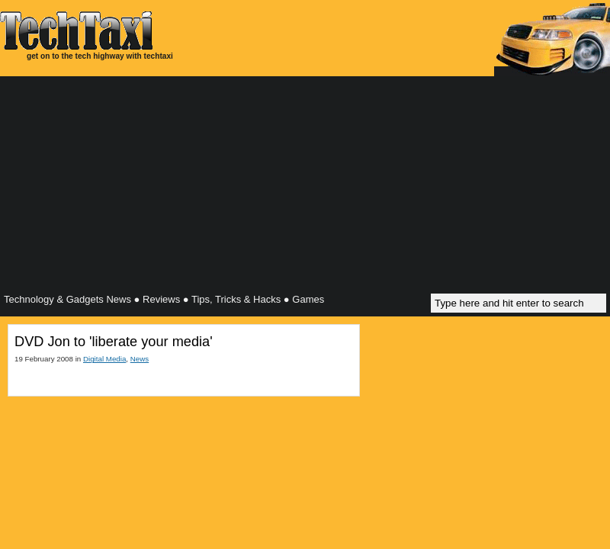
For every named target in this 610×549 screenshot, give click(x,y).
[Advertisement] (305, 187)
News (139, 359)
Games (308, 299)
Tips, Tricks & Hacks (236, 299)
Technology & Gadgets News (67, 299)
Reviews (161, 299)
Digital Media (104, 359)
